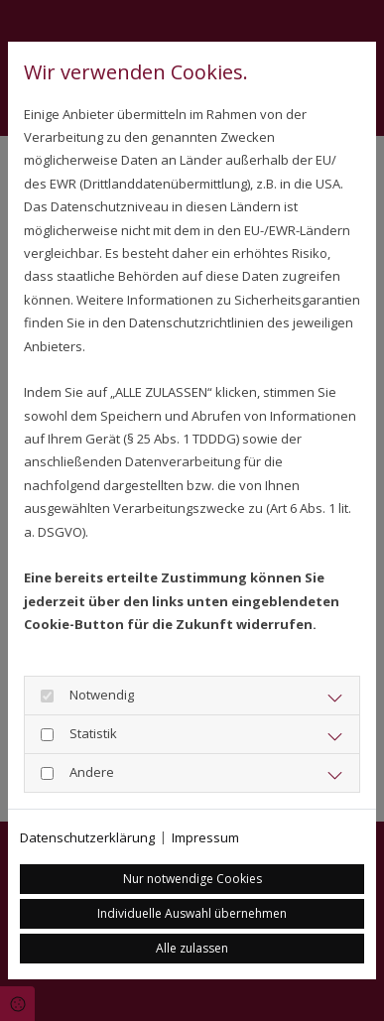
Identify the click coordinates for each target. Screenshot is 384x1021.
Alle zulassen (192, 948)
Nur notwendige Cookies (192, 878)
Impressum (205, 837)
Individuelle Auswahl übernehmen (192, 913)
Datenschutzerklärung (87, 837)
